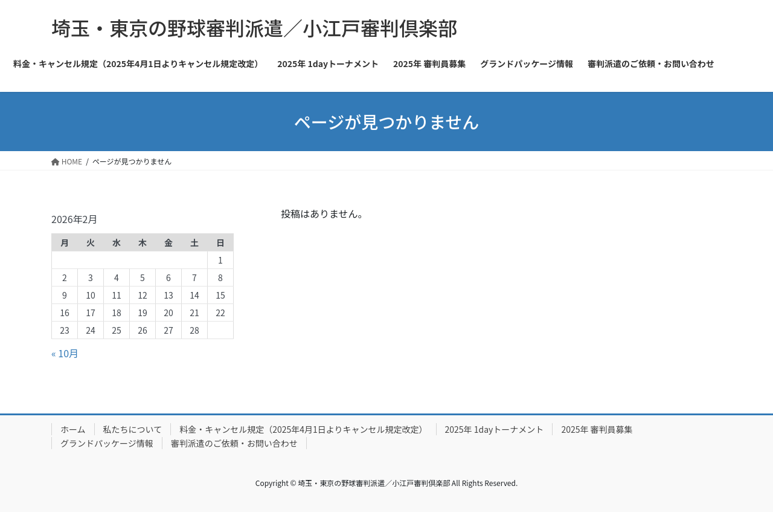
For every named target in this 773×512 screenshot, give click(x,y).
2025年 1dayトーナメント (494, 429)
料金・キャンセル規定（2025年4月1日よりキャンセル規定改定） (303, 429)
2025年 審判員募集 (596, 429)
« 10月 (65, 353)
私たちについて (132, 429)
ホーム (73, 429)
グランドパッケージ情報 (106, 443)
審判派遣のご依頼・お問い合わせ (234, 443)
